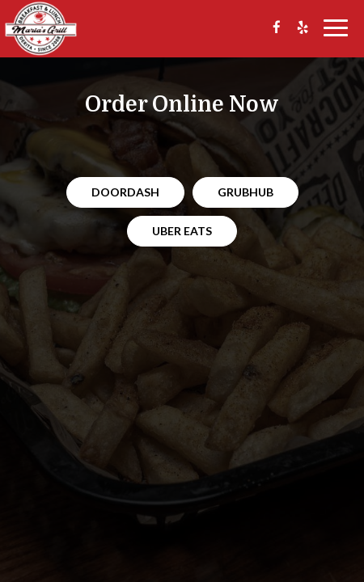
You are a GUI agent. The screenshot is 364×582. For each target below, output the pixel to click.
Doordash (125, 192)
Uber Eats (182, 231)
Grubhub (245, 192)
